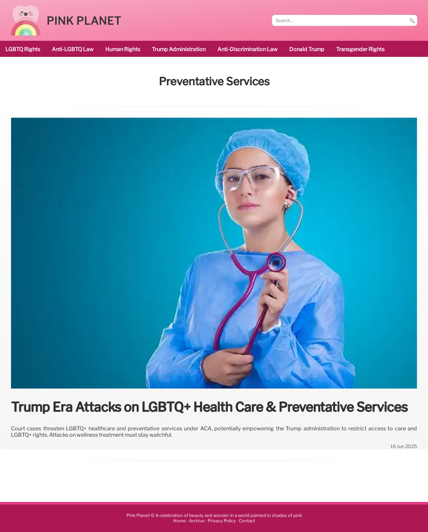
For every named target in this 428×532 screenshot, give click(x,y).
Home (179, 520)
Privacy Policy (222, 520)
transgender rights (360, 49)
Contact (247, 520)
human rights (122, 49)
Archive (197, 520)
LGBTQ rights (22, 49)
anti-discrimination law (247, 49)
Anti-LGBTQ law (73, 49)
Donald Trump (306, 49)
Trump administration (179, 49)
